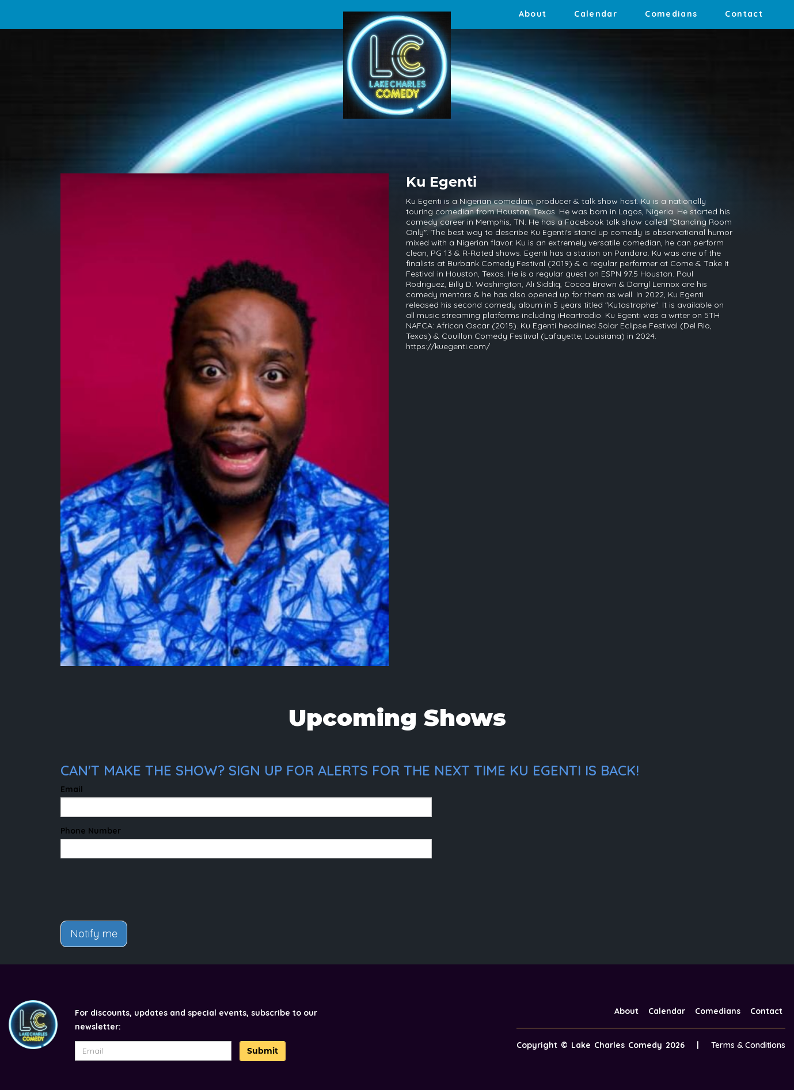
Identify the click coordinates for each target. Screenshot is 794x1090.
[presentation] (147, 889)
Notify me (93, 933)
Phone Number (90, 831)
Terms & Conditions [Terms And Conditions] (748, 1045)
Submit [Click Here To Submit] (262, 1051)
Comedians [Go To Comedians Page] (671, 14)
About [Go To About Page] (533, 14)
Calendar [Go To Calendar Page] (595, 14)
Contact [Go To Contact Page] (744, 14)
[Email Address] (153, 1051)
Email (71, 789)
